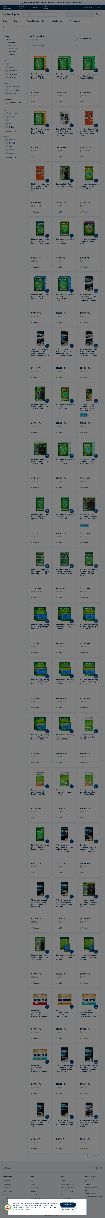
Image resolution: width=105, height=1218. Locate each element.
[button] (7, 1207)
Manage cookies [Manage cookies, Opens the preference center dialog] (68, 1209)
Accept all (68, 1205)
